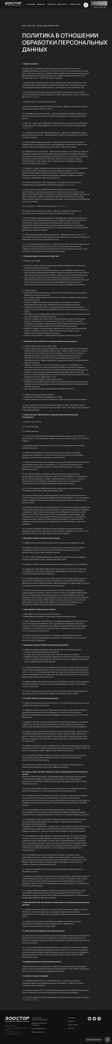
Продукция (41, 4)
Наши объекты (62, 4)
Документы (52, 4)
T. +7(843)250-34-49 (12, 1032)
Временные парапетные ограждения (39, 1024)
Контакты (71, 1028)
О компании (30, 4)
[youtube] (94, 1020)
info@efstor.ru (15, 1034)
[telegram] (99, 1020)
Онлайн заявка (73, 1025)
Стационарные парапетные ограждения (39, 1019)
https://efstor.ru (34, 97)
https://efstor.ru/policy (29, 1000)
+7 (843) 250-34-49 (99, 3)
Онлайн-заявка (75, 4)
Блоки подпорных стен (39, 1028)
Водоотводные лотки (38, 1032)
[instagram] (89, 1020)
